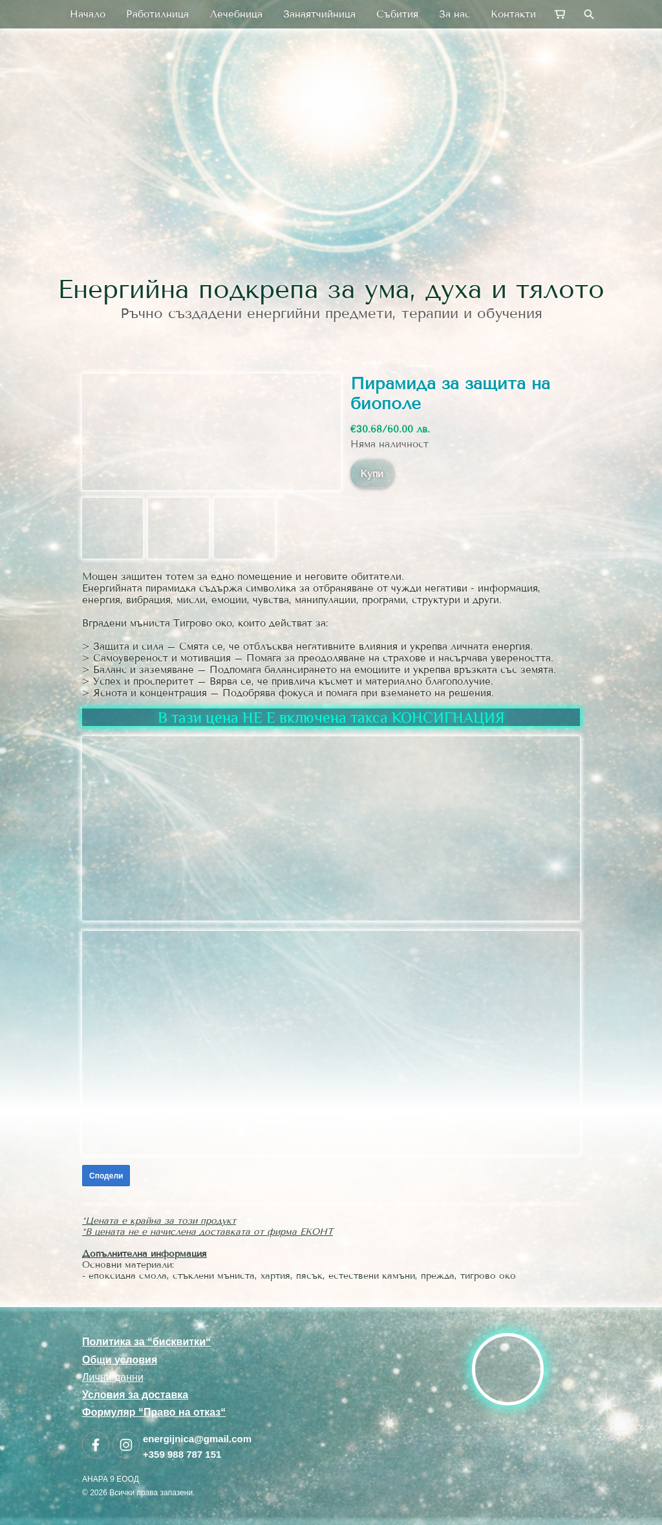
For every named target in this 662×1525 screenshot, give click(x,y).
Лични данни (113, 1377)
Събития (397, 14)
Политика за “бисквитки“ (146, 1341)
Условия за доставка (135, 1394)
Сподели (106, 1175)
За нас (454, 14)
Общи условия (119, 1359)
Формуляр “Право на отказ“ (154, 1412)
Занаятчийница (319, 14)
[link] (331, 177)
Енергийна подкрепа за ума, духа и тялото (331, 289)
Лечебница (235, 14)
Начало (87, 14)
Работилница (157, 14)
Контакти (513, 14)
